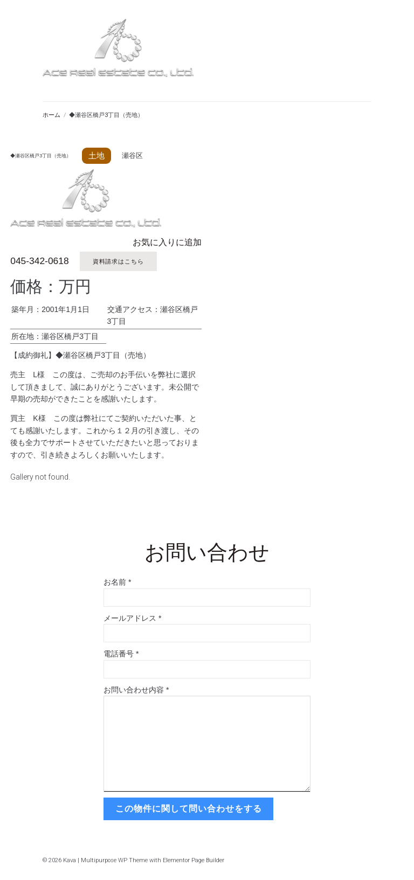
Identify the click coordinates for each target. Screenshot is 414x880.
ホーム (51, 115)
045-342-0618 (38, 261)
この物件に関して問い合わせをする (187, 807)
